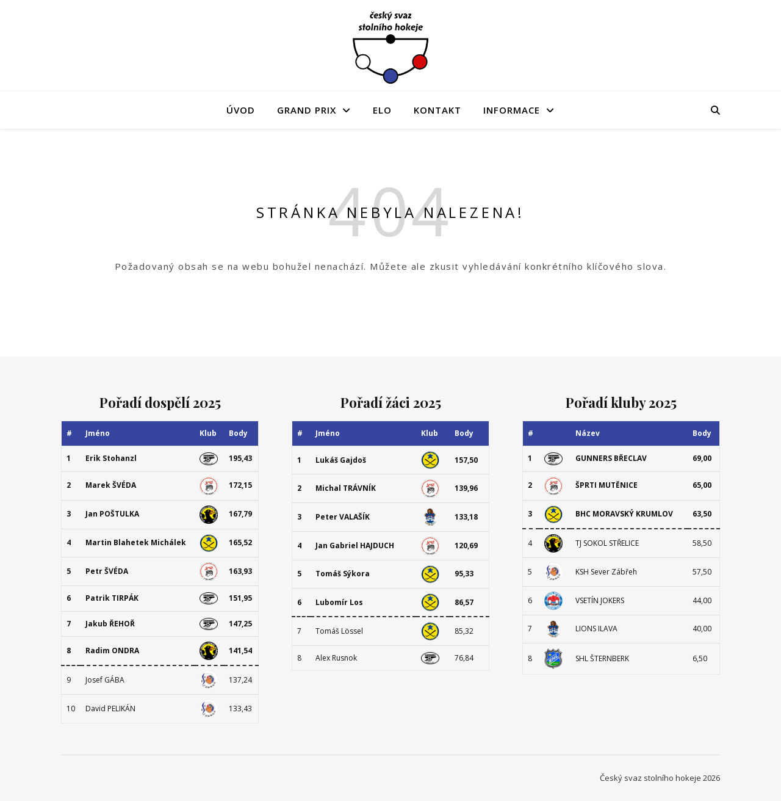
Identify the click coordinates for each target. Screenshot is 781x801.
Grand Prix (306, 110)
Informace (511, 110)
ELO (382, 110)
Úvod (240, 110)
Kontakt (437, 110)
